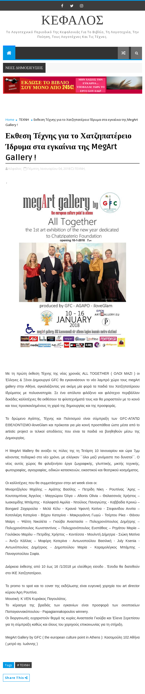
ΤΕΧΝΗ (24, 119)
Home (9, 119)
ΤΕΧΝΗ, (80, 168)
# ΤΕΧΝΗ (23, 665)
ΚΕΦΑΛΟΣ (72, 21)
